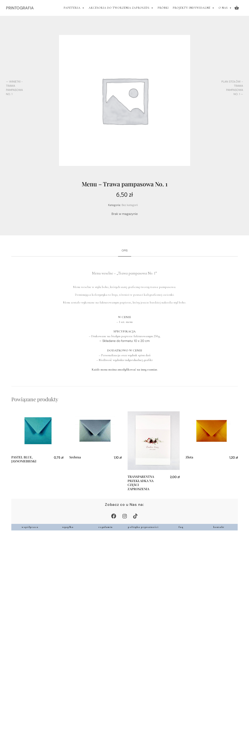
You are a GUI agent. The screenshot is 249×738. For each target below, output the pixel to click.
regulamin (106, 527)
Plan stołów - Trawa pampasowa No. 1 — (232, 88)
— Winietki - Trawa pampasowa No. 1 (14, 88)
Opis (125, 250)
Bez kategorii (130, 205)
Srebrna (75, 457)
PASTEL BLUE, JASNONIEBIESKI (23, 459)
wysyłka (68, 527)
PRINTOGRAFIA (20, 8)
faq (181, 527)
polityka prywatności (143, 527)
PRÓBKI (163, 8)
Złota (189, 457)
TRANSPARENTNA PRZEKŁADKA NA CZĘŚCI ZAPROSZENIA (141, 482)
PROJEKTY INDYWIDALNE (194, 8)
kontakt (218, 527)
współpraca (30, 527)
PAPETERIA (74, 8)
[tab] (124, 251)
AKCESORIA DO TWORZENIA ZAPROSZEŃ (121, 8)
